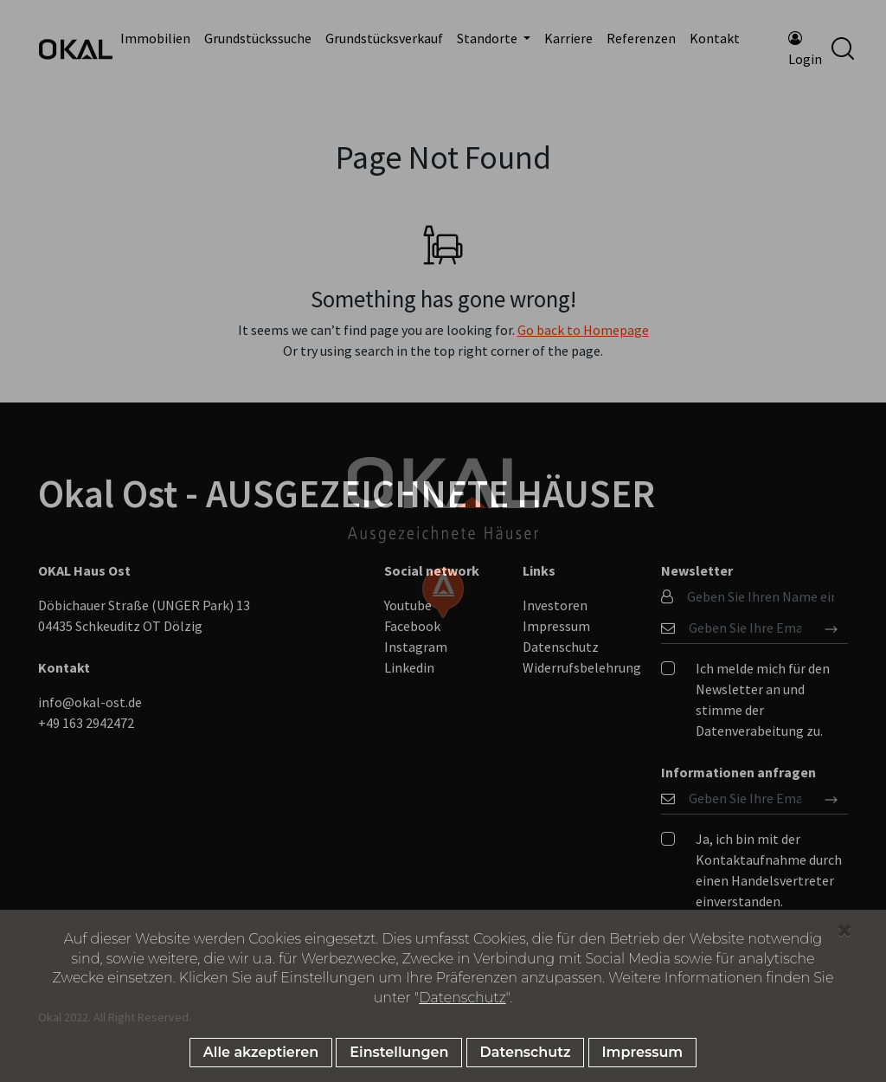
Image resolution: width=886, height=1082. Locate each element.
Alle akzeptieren (260, 1052)
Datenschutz (462, 997)
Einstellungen (399, 1052)
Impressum (643, 1052)
